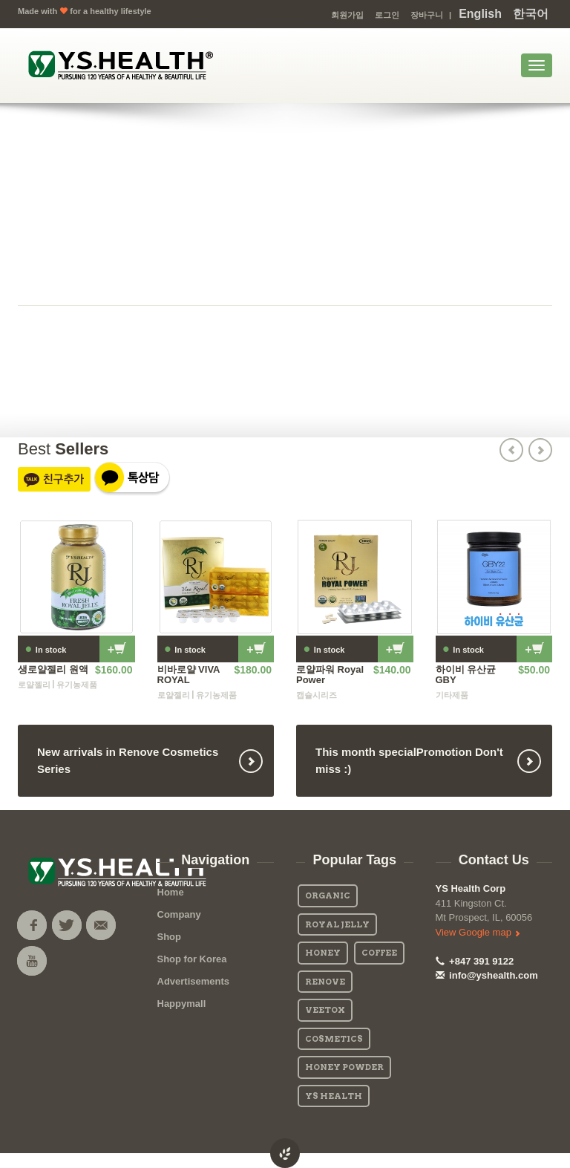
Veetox (325, 1010)
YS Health (333, 1096)
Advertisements (193, 981)
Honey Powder (344, 1067)
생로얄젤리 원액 (53, 669)
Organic (327, 895)
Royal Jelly (337, 924)
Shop (169, 936)
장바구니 (426, 14)
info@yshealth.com (487, 975)
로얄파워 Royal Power (330, 674)
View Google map (478, 932)
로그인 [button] (387, 14)
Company (179, 914)
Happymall (181, 1003)
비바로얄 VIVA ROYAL (188, 674)
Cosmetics (334, 1039)
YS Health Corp (471, 888)
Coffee (379, 952)
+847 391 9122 (475, 961)
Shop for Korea (192, 959)
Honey (323, 952)
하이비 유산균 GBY (466, 674)
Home (170, 892)
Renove (325, 981)
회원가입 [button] (347, 14)
